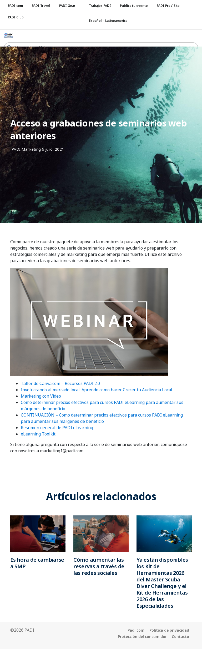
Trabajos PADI (100, 5)
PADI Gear (67, 5)
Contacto (180, 636)
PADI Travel (41, 5)
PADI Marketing (26, 149)
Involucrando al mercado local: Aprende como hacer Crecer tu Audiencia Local (96, 390)
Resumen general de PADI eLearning (57, 427)
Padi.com (136, 630)
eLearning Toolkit (38, 434)
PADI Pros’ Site (168, 5)
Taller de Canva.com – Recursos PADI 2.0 (60, 383)
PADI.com (15, 5)
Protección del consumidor (142, 636)
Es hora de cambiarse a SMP (37, 563)
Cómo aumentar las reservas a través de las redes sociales (98, 566)
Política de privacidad (169, 630)
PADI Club (16, 17)
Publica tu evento (134, 5)
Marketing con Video (41, 396)
